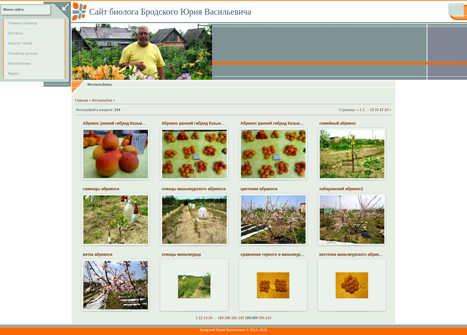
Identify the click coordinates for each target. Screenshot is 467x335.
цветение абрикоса (259, 189)
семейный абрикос (337, 123)
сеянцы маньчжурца (181, 254)
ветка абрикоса (98, 254)
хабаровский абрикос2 (341, 189)
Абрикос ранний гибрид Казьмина (116, 123)
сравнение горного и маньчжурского (276, 254)
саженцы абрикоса (101, 189)
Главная (81, 100)
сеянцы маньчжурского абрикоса (194, 189)
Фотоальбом (102, 100)
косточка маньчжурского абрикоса (352, 254)
